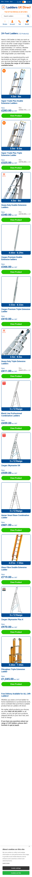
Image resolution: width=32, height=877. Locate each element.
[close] (29, 846)
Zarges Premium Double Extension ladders (11, 258)
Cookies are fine (16, 873)
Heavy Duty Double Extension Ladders (13, 206)
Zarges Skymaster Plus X (12, 619)
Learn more (6, 863)
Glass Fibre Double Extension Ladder (14, 568)
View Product (16, 116)
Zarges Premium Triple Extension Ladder (15, 310)
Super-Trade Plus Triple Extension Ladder (11, 154)
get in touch (14, 725)
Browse (5, 22)
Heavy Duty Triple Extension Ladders (13, 362)
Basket (27, 22)
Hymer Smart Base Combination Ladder (15, 516)
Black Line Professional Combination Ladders (11, 414)
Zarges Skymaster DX (10, 465)
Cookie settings (16, 868)
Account (12, 22)
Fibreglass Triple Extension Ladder (13, 670)
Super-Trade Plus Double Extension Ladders (12, 102)
